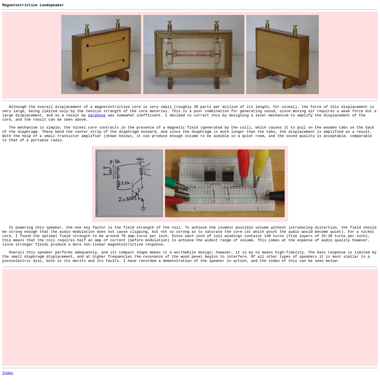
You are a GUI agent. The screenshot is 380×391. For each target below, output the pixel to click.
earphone (97, 117)
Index (7, 386)
